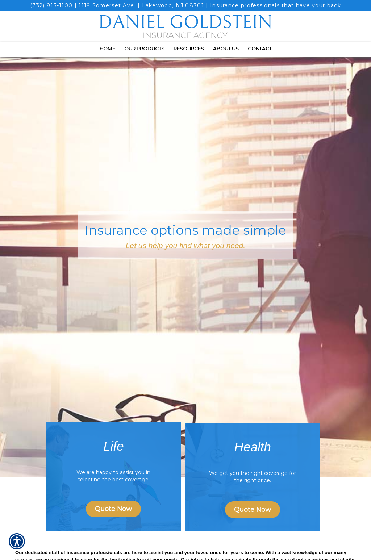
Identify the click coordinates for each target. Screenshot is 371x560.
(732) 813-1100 (51, 5)
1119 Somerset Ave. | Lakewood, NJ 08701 (141, 5)
